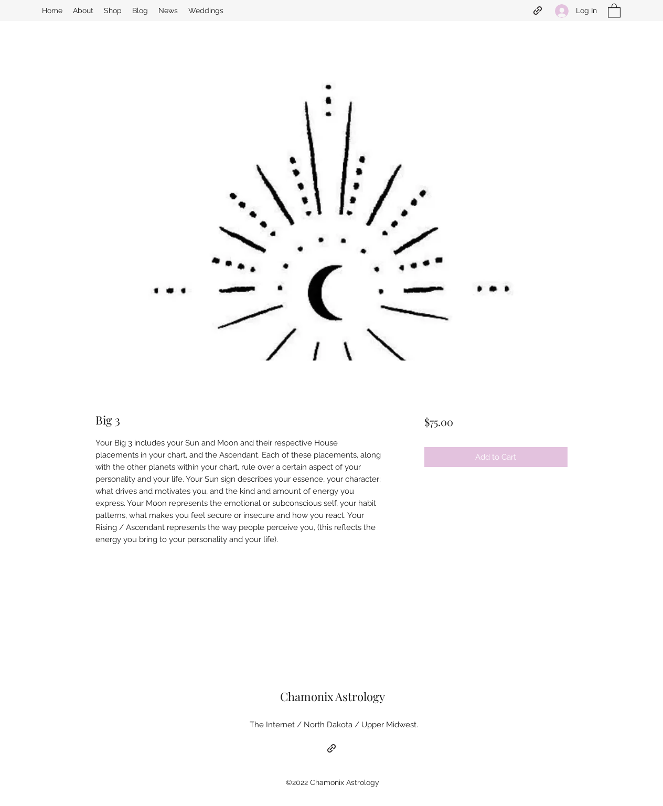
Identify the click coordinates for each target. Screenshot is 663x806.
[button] (614, 10)
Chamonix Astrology (332, 696)
